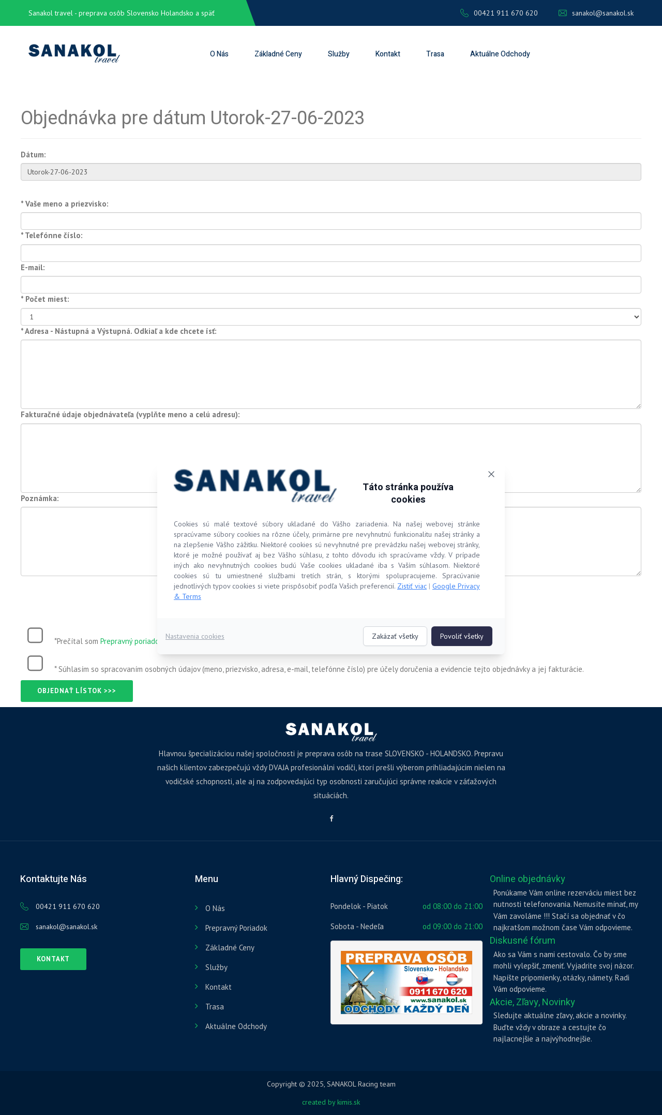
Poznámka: (40, 498)
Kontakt (387, 54)
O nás (219, 54)
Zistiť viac (412, 586)
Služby (339, 54)
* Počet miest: (45, 299)
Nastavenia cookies (195, 636)
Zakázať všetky (395, 636)
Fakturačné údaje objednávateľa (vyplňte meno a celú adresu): (130, 414)
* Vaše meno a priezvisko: (65, 204)
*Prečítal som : (109, 641)
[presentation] (99, 596)
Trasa (435, 54)
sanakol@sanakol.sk (596, 13)
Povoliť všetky (462, 636)
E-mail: (33, 267)
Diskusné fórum (522, 941)
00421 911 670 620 (499, 13)
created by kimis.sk (331, 1102)
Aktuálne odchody (500, 54)
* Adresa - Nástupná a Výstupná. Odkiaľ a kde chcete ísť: (119, 331)
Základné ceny (278, 54)
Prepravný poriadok (131, 641)
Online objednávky (527, 879)
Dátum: (33, 154)
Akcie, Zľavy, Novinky (532, 1002)
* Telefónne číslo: (52, 235)
